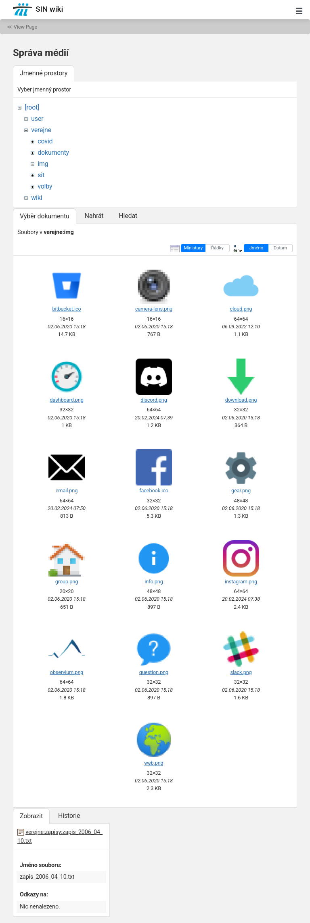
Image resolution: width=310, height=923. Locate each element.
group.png (66, 582)
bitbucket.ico (66, 309)
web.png (153, 763)
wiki (36, 197)
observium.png (67, 672)
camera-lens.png (153, 309)
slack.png (240, 672)
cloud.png (241, 309)
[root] (32, 107)
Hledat (128, 216)
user (37, 118)
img (43, 164)
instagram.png (241, 582)
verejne (41, 130)
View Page (25, 27)
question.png (153, 672)
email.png (67, 490)
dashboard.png (66, 400)
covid (45, 141)
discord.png (153, 400)
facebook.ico (153, 490)
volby (45, 186)
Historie (69, 815)
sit (41, 175)
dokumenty (53, 152)
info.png (154, 582)
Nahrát (93, 216)
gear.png (241, 490)
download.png (241, 400)
